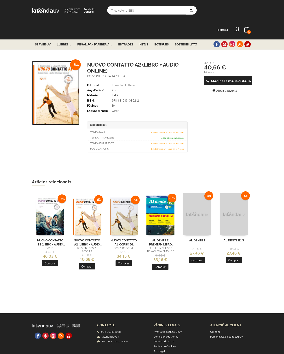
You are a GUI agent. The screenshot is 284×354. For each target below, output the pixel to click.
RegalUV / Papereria (94, 25)
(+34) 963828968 (111, 312)
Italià (115, 76)
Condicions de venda (166, 317)
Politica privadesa (164, 322)
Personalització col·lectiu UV (226, 317)
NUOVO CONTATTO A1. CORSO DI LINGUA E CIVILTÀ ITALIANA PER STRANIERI (124, 223)
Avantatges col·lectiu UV (168, 312)
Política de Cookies (165, 327)
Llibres (64, 25)
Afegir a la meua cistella (228, 62)
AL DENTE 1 (197, 221)
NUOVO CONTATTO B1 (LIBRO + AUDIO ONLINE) (50, 223)
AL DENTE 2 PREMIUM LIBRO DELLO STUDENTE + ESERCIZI (160, 223)
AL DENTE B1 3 (234, 221)
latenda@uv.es (108, 317)
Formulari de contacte (112, 322)
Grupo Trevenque (171, 348)
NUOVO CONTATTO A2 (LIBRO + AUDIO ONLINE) (87, 223)
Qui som (215, 312)
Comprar (50, 244)
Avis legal (159, 331)
